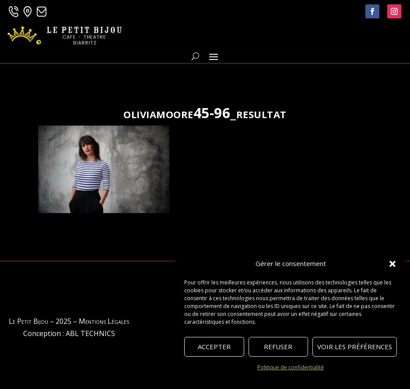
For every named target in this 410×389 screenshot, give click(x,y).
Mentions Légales (104, 321)
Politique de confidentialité (290, 367)
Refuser (278, 346)
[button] (392, 263)
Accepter (214, 346)
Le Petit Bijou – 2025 (40, 321)
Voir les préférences (354, 346)
